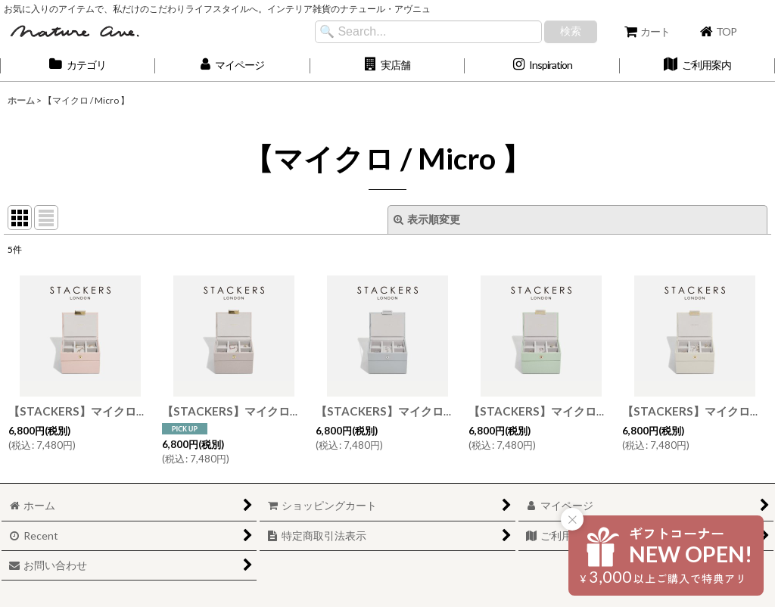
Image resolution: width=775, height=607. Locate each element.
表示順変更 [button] (427, 219)
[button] (387, 65)
